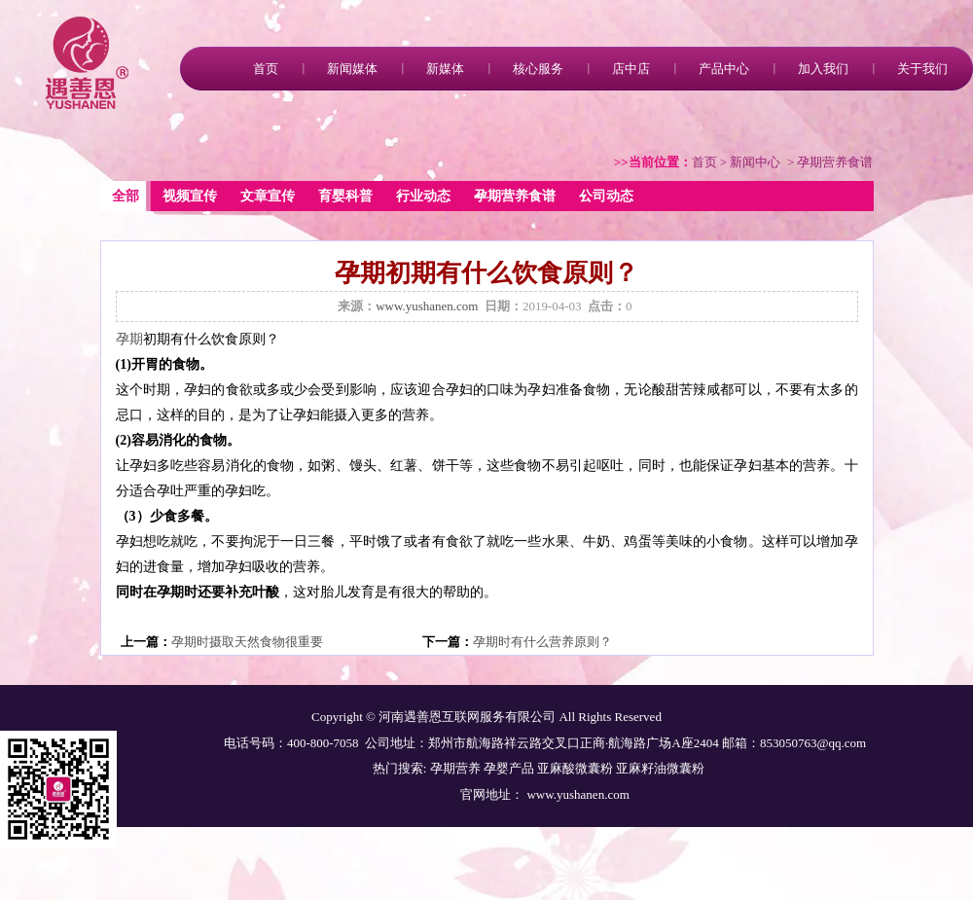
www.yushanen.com (427, 306)
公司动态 (606, 196)
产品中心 (724, 68)
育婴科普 (345, 196)
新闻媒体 (352, 68)
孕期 (129, 339)
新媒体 (445, 68)
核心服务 (538, 68)
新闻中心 (755, 162)
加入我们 (823, 68)
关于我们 (922, 68)
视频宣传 (189, 196)
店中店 (631, 68)
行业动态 (423, 196)
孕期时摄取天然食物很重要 (247, 641)
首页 (265, 68)
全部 (125, 196)
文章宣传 (267, 196)
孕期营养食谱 (515, 196)
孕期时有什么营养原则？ (542, 641)
